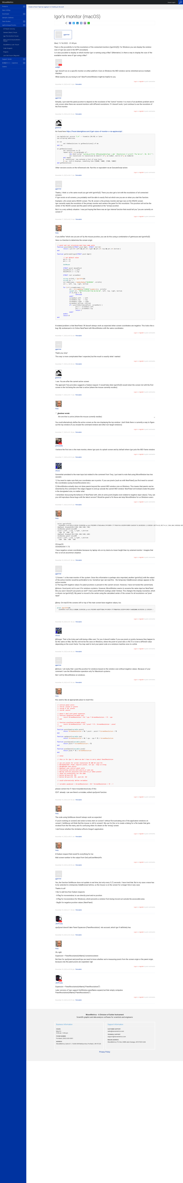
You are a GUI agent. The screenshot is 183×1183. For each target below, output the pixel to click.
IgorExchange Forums (9, 25)
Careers (4, 66)
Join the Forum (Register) (11, 55)
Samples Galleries (8, 17)
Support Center (7, 59)
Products (5, 6)
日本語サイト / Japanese (10, 63)
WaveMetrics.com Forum (11, 44)
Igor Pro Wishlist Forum (11, 36)
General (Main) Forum (10, 32)
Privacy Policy (104, 1052)
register (141, 81)
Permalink (79, 84)
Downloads (5, 14)
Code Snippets (7, 48)
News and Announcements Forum (11, 40)
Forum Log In (171, 2)
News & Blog (6, 10)
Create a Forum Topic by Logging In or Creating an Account (46, 7)
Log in (135, 81)
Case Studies (6, 21)
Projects (5, 52)
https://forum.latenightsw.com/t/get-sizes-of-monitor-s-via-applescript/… (95, 131)
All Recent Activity (9, 29)
